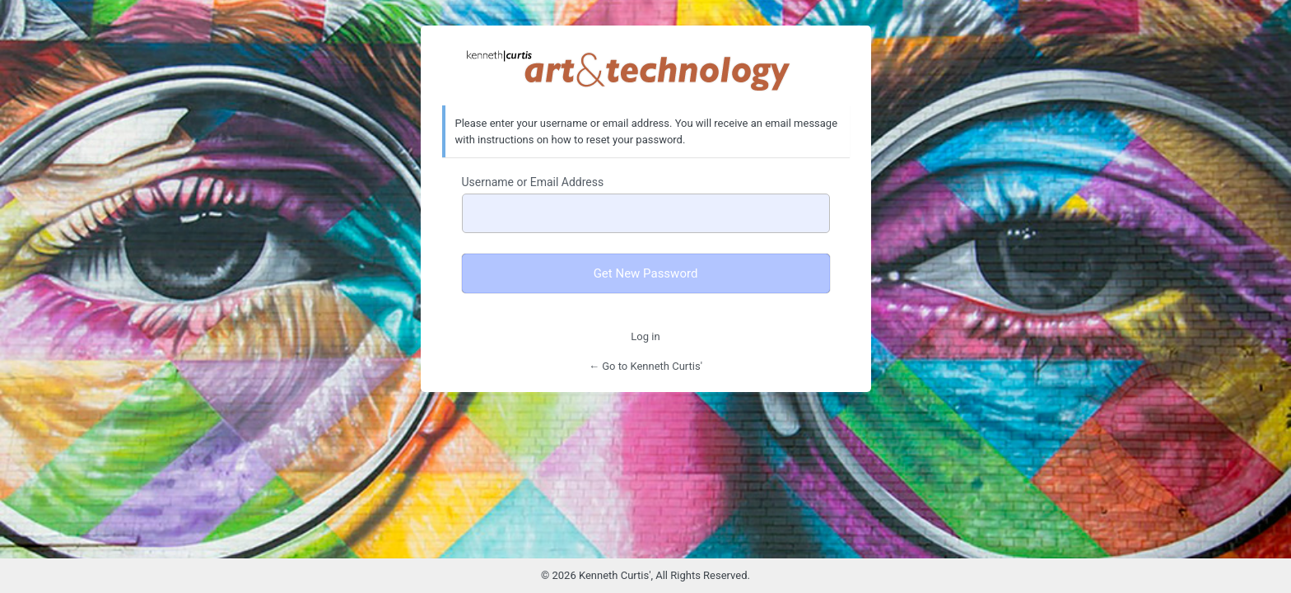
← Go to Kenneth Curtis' (645, 366)
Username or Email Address (533, 182)
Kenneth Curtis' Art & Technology (645, 70)
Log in (645, 336)
